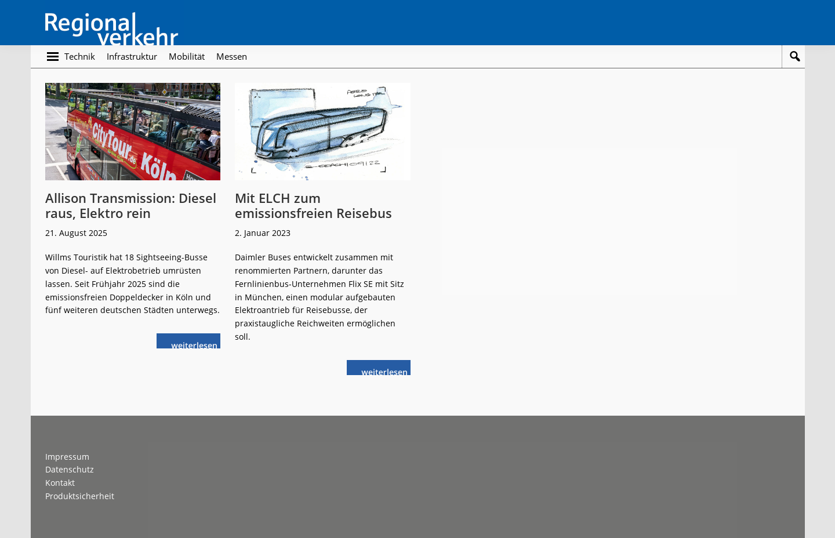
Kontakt (60, 482)
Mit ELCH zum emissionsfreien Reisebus (313, 205)
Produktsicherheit (79, 495)
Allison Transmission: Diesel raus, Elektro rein (130, 205)
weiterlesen (197, 344)
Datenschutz (69, 469)
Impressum (67, 456)
